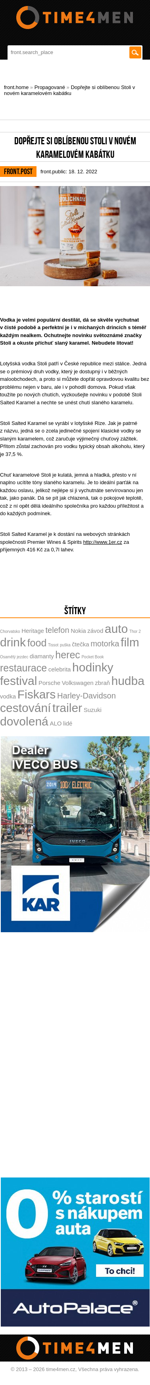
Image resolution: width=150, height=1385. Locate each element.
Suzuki (93, 709)
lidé (67, 723)
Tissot (53, 645)
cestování (25, 707)
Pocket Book (92, 657)
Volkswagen (78, 682)
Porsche (49, 682)
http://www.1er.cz (102, 542)
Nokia (78, 630)
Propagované (50, 87)
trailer (67, 707)
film (130, 642)
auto (116, 628)
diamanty (42, 656)
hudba (128, 680)
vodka (8, 696)
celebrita (59, 669)
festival (18, 680)
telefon (57, 630)
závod (95, 630)
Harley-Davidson (86, 695)
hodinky (92, 667)
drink (13, 642)
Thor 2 (135, 631)
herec (67, 654)
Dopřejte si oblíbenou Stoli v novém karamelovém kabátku (69, 90)
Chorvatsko (10, 631)
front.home (16, 87)
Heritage (32, 630)
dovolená (24, 721)
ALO (56, 723)
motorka (104, 643)
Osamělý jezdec (14, 657)
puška (65, 645)
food (37, 642)
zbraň (102, 682)
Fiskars (36, 694)
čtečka (80, 644)
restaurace (23, 667)
